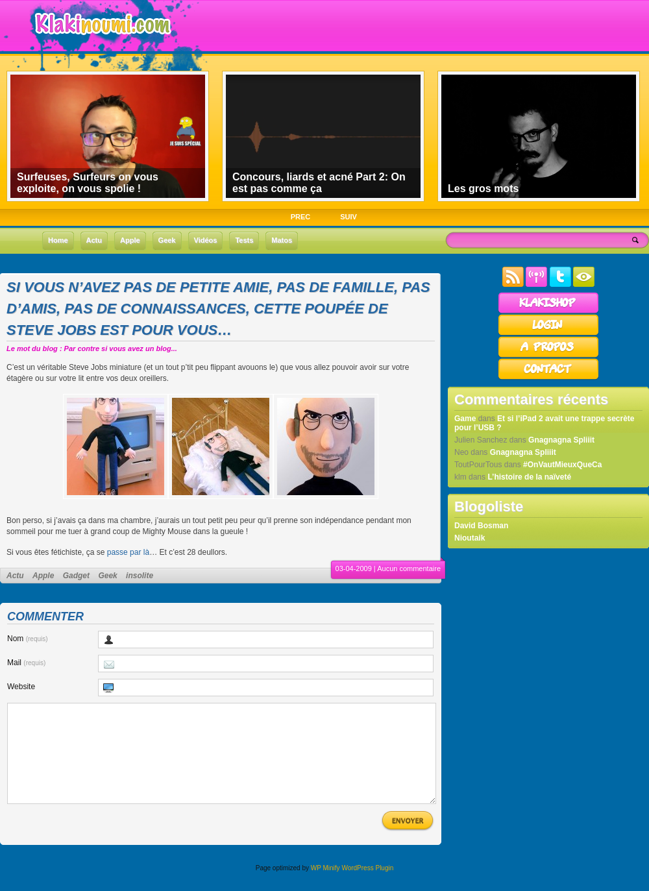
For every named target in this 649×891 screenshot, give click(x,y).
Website (21, 686)
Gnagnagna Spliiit (561, 440)
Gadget (76, 575)
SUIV (348, 217)
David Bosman (481, 525)
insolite (139, 575)
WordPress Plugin (367, 887)
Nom (27, 638)
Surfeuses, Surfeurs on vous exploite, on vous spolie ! (87, 182)
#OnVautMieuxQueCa (562, 464)
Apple (43, 575)
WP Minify (325, 887)
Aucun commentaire (409, 568)
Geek (107, 575)
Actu (15, 575)
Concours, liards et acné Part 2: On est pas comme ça (319, 182)
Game (465, 418)
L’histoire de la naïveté (529, 477)
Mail (26, 662)
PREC (301, 217)
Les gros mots (483, 188)
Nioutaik (469, 538)
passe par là (128, 552)
